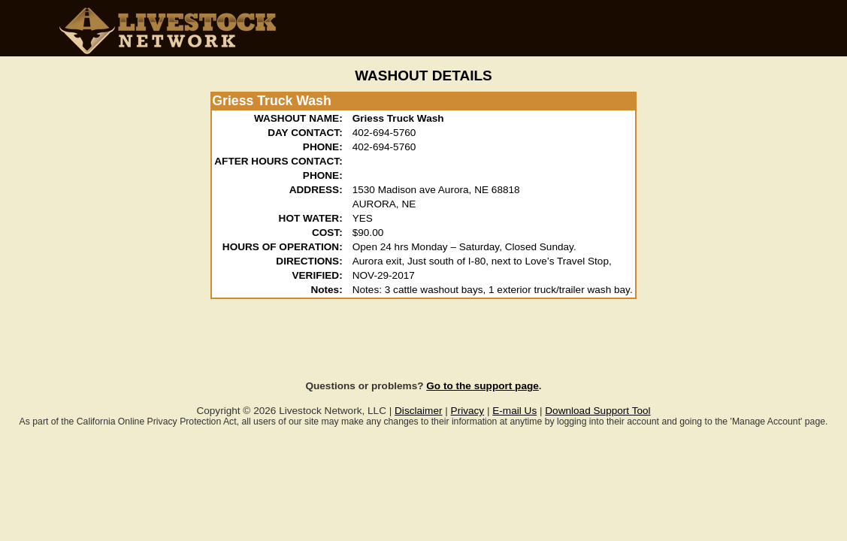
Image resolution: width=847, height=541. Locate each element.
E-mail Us (514, 410)
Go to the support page (482, 385)
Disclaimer (418, 410)
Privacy (468, 410)
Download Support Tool (597, 410)
